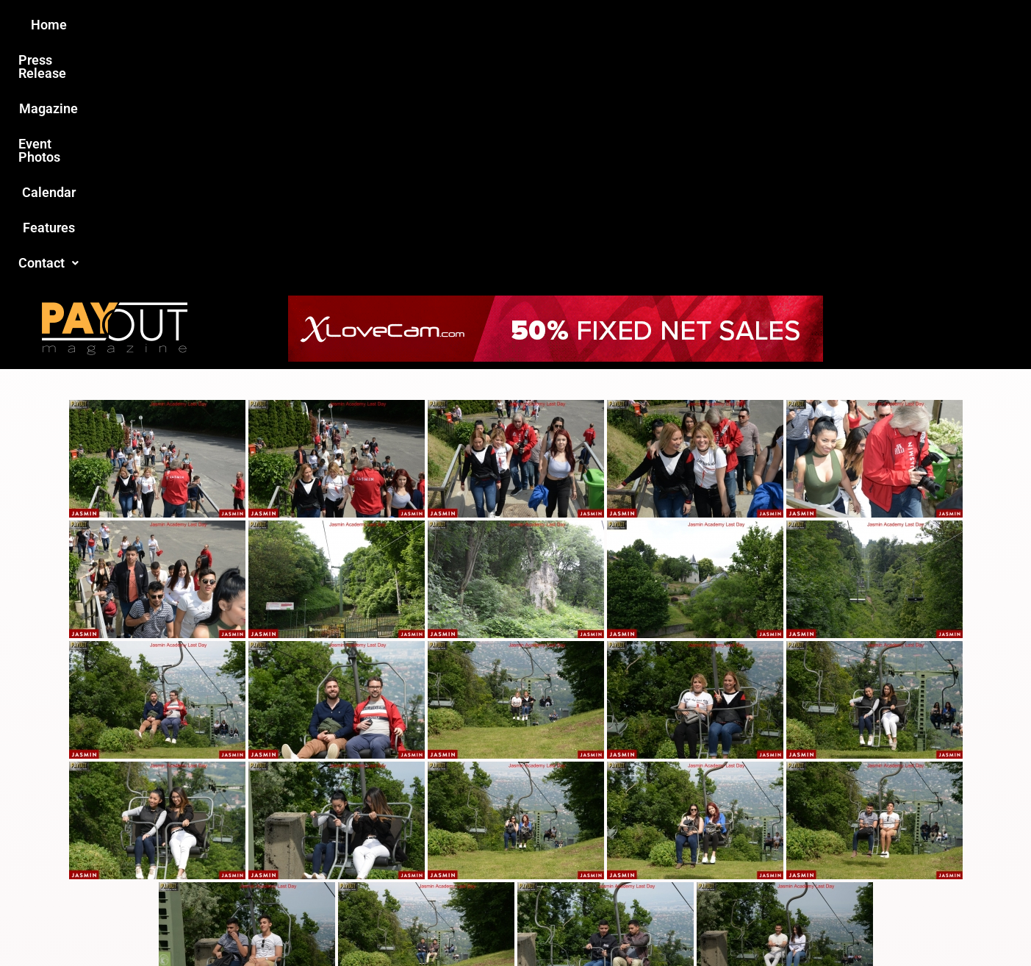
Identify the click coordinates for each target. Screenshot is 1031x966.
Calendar (610, 24)
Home (256, 24)
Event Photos (522, 24)
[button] (763, 25)
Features (685, 24)
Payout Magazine (345, 923)
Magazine (432, 24)
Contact (763, 24)
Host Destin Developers (835, 923)
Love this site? (290, 852)
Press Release (338, 24)
